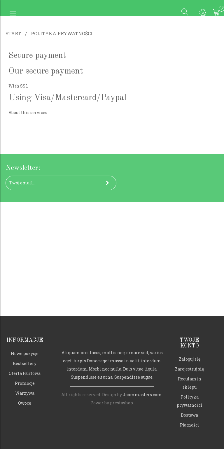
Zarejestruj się (189, 369)
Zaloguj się (189, 359)
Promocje (25, 383)
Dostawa (189, 415)
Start (13, 33)
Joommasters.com (142, 394)
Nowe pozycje (24, 353)
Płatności (189, 425)
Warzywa (24, 393)
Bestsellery (24, 363)
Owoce (24, 403)
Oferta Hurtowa (25, 373)
